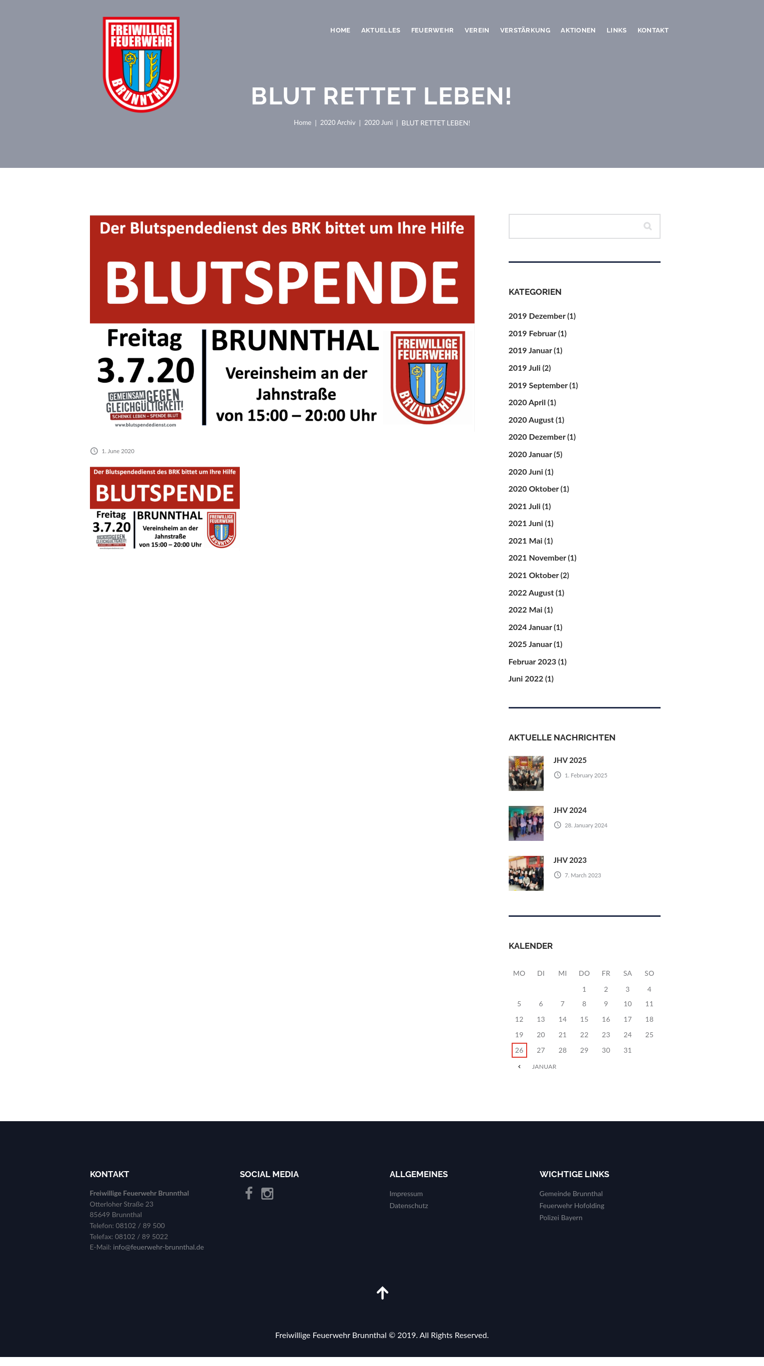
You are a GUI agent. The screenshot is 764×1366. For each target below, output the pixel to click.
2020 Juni (380, 122)
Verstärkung (525, 30)
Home (340, 30)
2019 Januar (530, 352)
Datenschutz (409, 1214)
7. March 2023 (585, 882)
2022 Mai (526, 616)
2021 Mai (526, 546)
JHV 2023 (571, 867)
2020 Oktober (534, 493)
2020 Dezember (537, 440)
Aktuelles (380, 30)
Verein (477, 30)
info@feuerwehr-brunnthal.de (158, 1255)
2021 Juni (526, 528)
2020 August (531, 422)
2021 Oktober (534, 581)
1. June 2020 (119, 451)
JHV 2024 (571, 817)
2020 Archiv (337, 122)
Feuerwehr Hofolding (572, 1214)
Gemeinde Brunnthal (571, 1202)
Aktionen (578, 30)
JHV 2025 (571, 767)
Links (617, 30)
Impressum (406, 1202)
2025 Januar (530, 651)
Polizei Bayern (561, 1226)
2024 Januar (530, 634)
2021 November (537, 563)
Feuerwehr (432, 30)
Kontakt (653, 30)
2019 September (538, 387)
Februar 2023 (533, 669)
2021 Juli (525, 510)
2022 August (531, 598)
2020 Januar (530, 458)
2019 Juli (525, 370)
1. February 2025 (588, 782)
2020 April (527, 405)
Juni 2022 (526, 686)
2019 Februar (533, 334)
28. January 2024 (588, 832)
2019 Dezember (537, 317)
